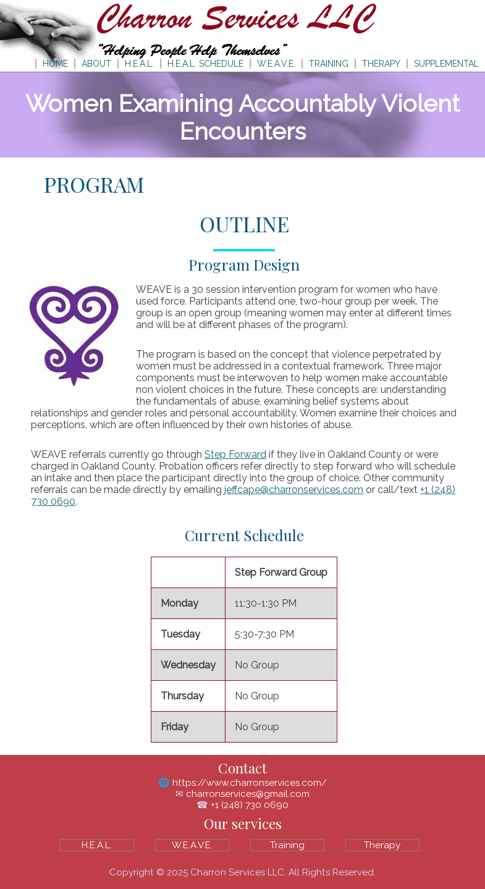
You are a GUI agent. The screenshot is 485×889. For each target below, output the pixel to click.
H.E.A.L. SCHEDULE (205, 64)
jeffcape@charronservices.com (293, 489)
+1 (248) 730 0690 (250, 805)
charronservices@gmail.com (248, 793)
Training (287, 845)
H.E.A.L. (139, 64)
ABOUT (96, 64)
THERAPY (381, 64)
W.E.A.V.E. (276, 64)
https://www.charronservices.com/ (249, 782)
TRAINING (328, 64)
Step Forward (235, 454)
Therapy (382, 845)
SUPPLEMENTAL (446, 64)
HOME (55, 64)
